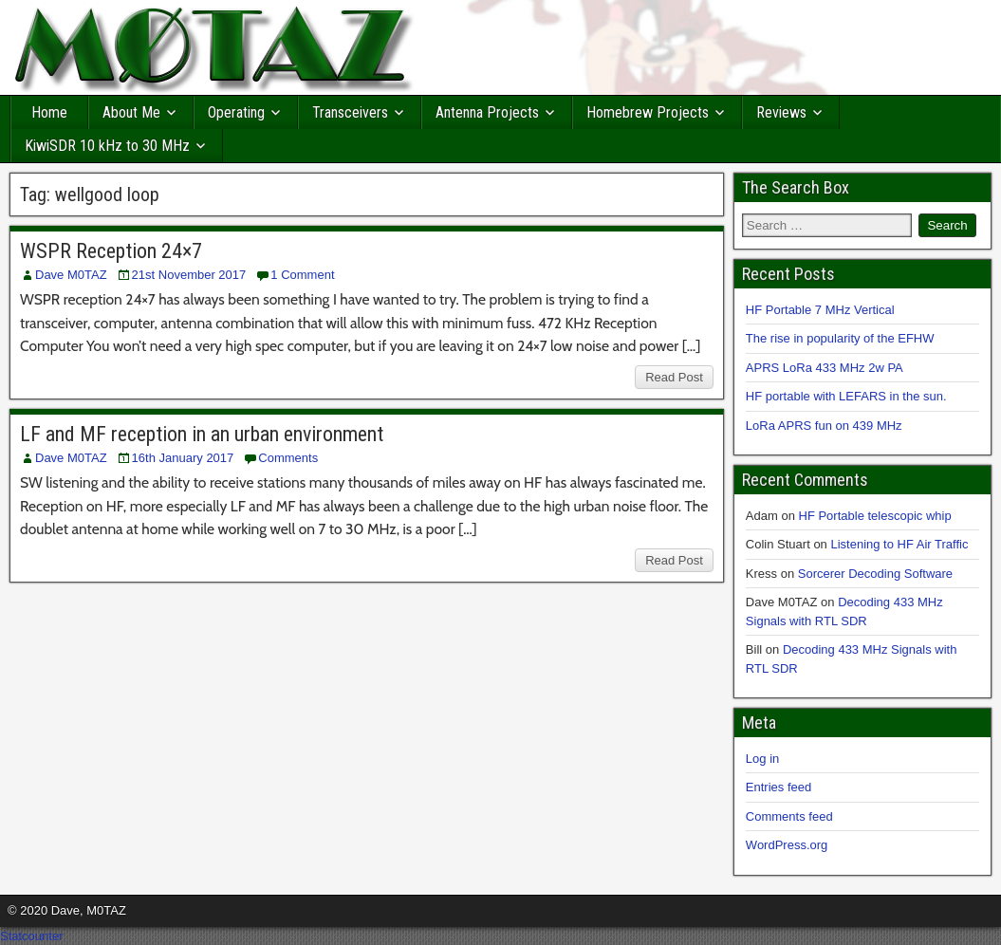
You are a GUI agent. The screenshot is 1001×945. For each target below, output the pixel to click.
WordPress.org (786, 845)
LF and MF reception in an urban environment (201, 434)
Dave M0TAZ (71, 275)
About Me (131, 112)
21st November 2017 (189, 275)
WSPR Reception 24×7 (111, 251)
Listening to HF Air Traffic (899, 544)
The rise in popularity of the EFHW (840, 338)
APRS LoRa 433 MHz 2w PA (824, 368)
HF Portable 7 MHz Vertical (820, 310)
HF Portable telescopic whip (875, 516)
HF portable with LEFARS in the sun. (846, 396)
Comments (288, 458)
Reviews (781, 112)
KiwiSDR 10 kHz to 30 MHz (107, 146)
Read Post (674, 377)
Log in (762, 758)
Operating (236, 112)
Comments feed (789, 816)
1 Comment (302, 275)
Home (49, 112)
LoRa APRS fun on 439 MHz (824, 425)
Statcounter (32, 936)
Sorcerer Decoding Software (875, 573)
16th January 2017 (183, 458)
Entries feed (778, 787)
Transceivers (350, 112)
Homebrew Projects (647, 112)
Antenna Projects (487, 112)
